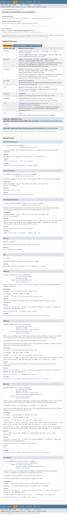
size (20, 113)
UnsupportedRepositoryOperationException (30, 466)
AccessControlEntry (34, 103)
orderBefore (23, 103)
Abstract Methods (35, 45)
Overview (3, 2)
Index (35, 2)
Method (23, 7)
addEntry (22, 51)
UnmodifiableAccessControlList (27, 23)
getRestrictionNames (26, 80)
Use (19, 2)
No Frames (27, 4)
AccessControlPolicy (23, 18)
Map (32, 61)
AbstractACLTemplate (9, 23)
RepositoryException (32, 147)
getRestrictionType (25, 87)
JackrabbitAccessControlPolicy (41, 18)
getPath (6, 124)
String (36, 61)
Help (39, 2)
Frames (21, 4)
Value (41, 61)
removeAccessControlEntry (47, 131)
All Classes (37, 4)
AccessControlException (24, 280)
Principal (28, 51)
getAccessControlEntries (28, 131)
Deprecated (28, 2)
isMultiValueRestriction (27, 98)
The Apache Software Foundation (21, 513)
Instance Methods (20, 45)
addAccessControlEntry (11, 131)
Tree (22, 2)
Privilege (44, 51)
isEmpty (21, 93)
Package (9, 2)
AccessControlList (8, 18)
